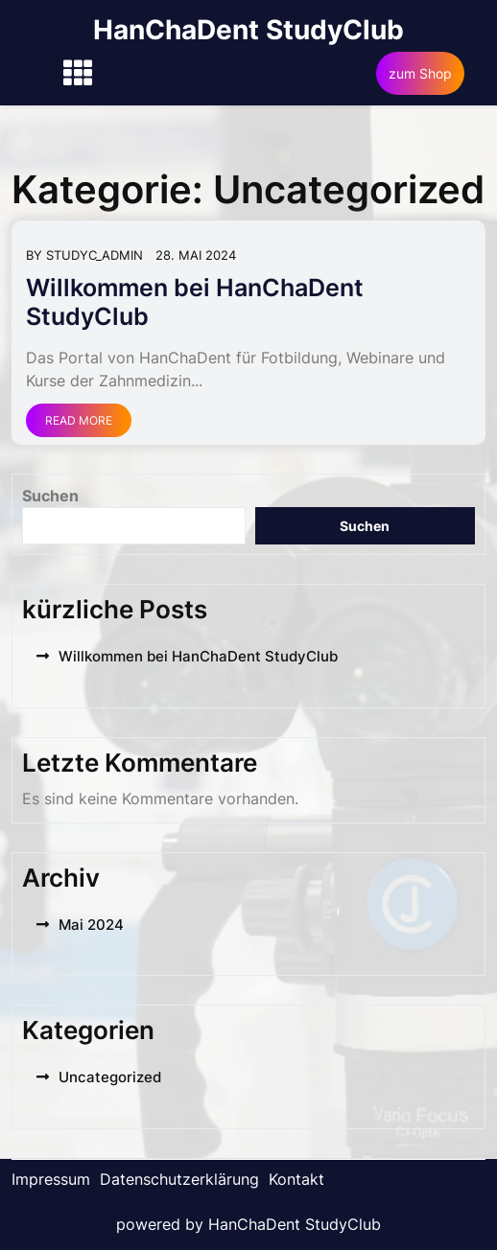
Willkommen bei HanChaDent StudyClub (198, 656)
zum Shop (420, 73)
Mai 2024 (91, 924)
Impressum (51, 1179)
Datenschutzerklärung (179, 1179)
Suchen (50, 495)
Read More (78, 420)
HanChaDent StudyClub (248, 29)
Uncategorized (110, 1077)
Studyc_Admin (94, 255)
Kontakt (296, 1179)
